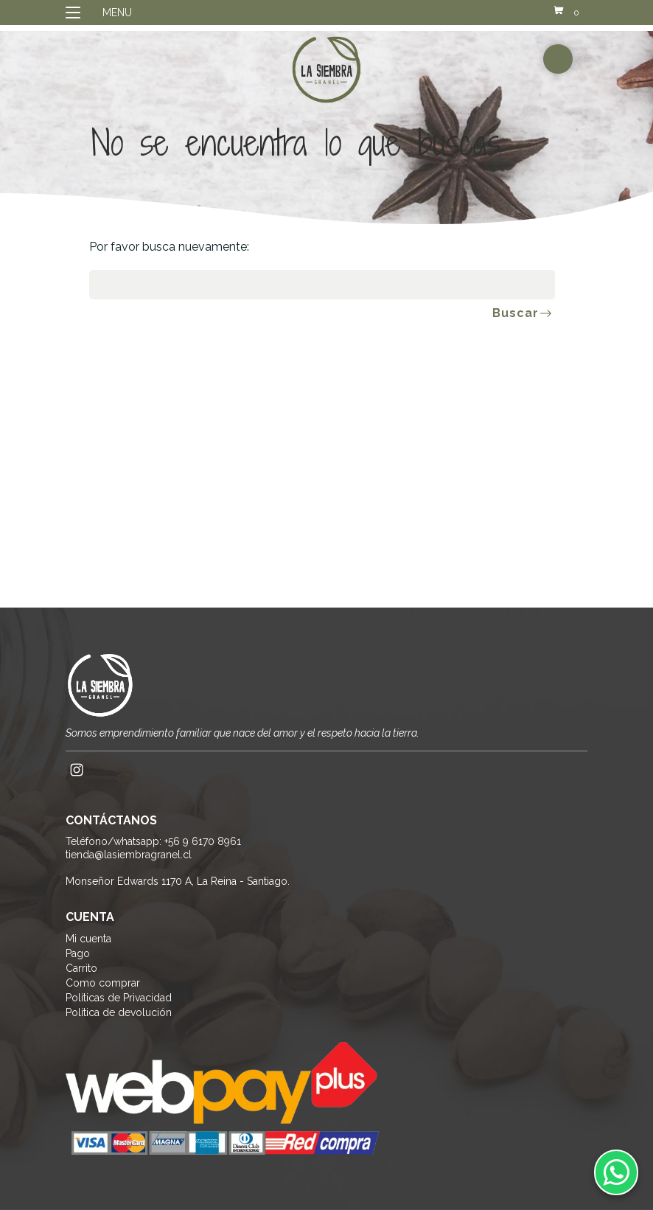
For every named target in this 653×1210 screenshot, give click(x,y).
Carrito (81, 968)
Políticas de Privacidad (119, 998)
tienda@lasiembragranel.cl (129, 854)
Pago (78, 953)
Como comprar (103, 983)
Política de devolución (119, 1012)
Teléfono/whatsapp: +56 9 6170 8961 (153, 841)
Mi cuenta (88, 939)
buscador (558, 59)
